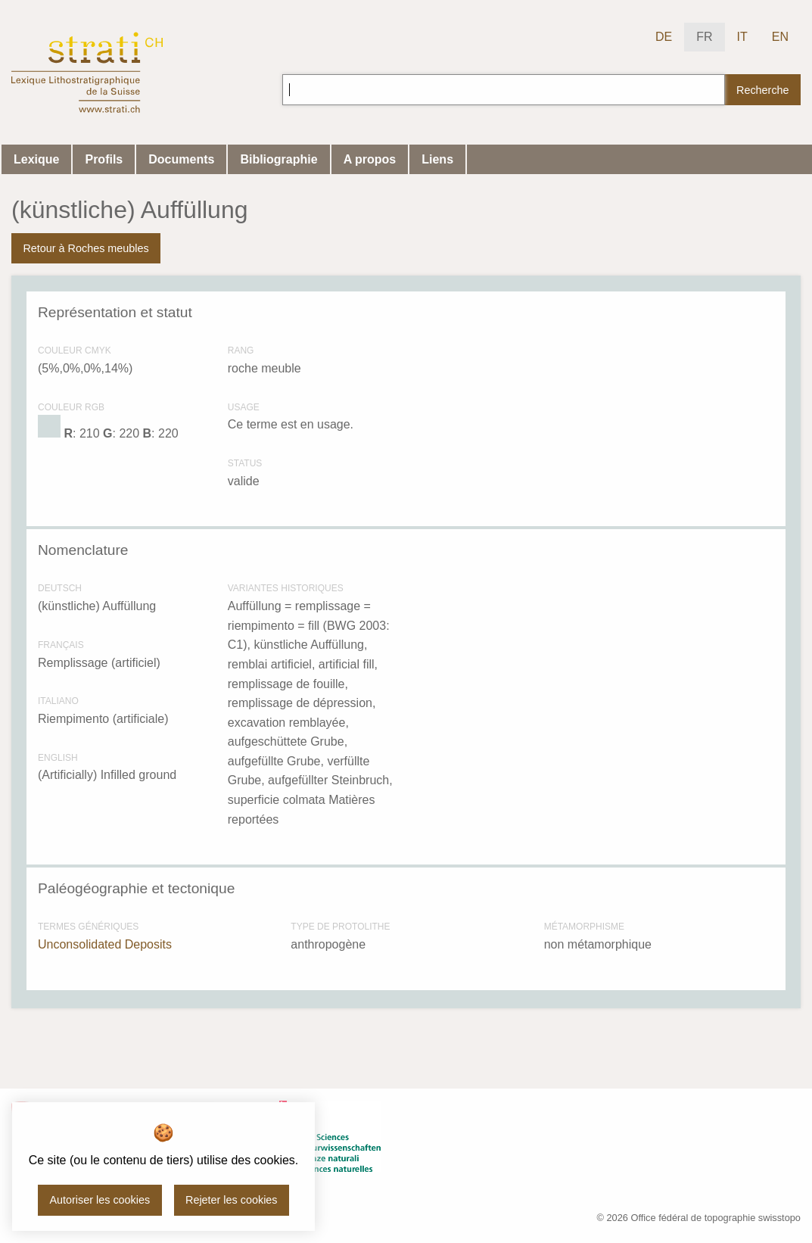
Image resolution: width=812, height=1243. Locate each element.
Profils (104, 159)
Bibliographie (278, 159)
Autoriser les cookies (99, 1200)
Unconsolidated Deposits (105, 944)
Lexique (36, 159)
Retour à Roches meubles (85, 248)
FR (704, 36)
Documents (181, 159)
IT (742, 36)
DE (663, 36)
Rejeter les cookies (231, 1200)
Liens (437, 159)
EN (780, 36)
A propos (370, 159)
